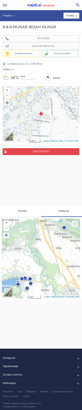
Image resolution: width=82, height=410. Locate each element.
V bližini (7, 69)
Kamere (56, 77)
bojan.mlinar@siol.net (43, 45)
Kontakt (44, 391)
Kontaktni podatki (23, 53)
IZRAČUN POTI (41, 151)
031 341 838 (43, 38)
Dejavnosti (8, 391)
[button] (7, 103)
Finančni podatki (62, 53)
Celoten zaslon (74, 89)
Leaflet (46, 141)
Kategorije (31, 391)
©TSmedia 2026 (71, 141)
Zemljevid (61, 211)
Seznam (20, 211)
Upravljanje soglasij (63, 391)
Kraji (20, 391)
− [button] (7, 96)
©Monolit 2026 (56, 141)
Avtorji (26, 396)
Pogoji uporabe (10, 396)
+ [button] (7, 90)
